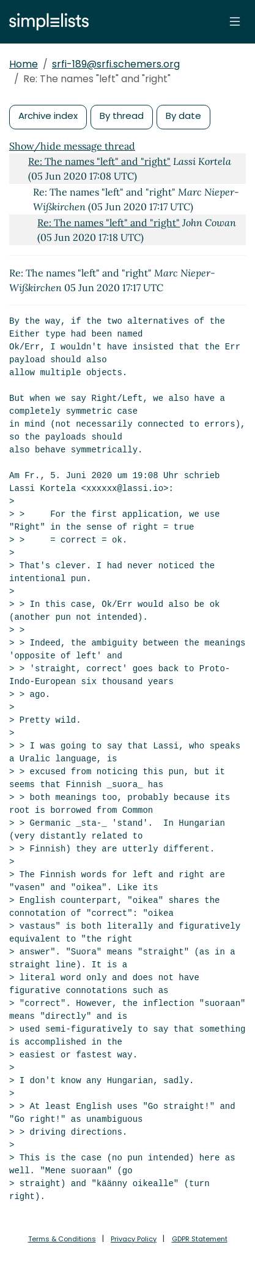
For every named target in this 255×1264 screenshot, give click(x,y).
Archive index (48, 115)
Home (23, 64)
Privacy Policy (134, 1239)
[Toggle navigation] (235, 21)
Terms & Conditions (62, 1239)
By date (183, 115)
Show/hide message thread (72, 146)
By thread (122, 115)
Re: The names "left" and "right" (99, 161)
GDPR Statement (199, 1239)
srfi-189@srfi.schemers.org (116, 64)
